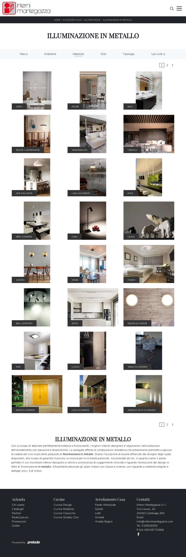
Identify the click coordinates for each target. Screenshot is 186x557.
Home (57, 20)
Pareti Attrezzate (105, 505)
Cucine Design (63, 505)
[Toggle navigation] (179, 8)
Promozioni (19, 521)
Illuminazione (92, 20)
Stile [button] (103, 54)
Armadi (99, 517)
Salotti (99, 509)
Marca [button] (23, 54)
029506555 (150, 526)
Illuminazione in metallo (117, 20)
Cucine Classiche (64, 513)
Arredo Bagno (104, 521)
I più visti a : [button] (158, 54)
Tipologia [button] (128, 54)
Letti (98, 513)
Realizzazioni (20, 517)
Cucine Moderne (64, 509)
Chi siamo (18, 505)
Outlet (16, 526)
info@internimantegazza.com (155, 521)
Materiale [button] (78, 54)
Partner (16, 513)
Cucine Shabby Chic (66, 517)
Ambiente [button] (50, 54)
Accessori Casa (72, 20)
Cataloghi (18, 509)
